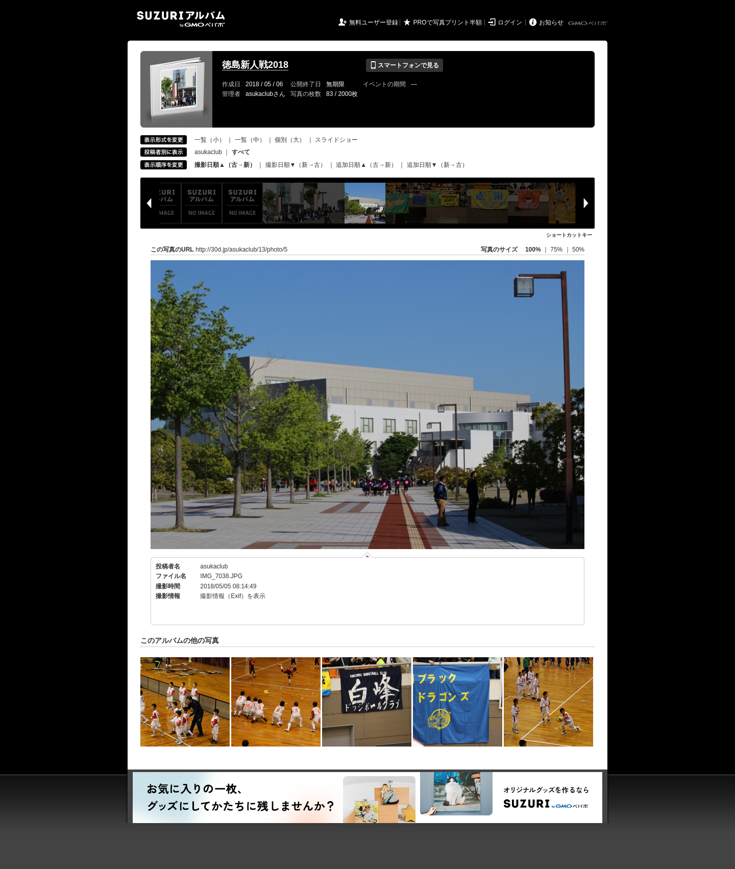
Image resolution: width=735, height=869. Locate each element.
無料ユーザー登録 (373, 22)
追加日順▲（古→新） (366, 164)
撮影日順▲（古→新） (225, 164)
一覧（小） (209, 139)
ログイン (510, 22)
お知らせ (551, 22)
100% (533, 249)
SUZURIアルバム (181, 19)
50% (578, 249)
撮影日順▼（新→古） (296, 164)
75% (557, 249)
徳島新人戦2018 (255, 65)
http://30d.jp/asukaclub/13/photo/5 (241, 249)
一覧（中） (250, 139)
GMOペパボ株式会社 (588, 23)
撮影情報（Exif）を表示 (232, 596)
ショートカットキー (569, 235)
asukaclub (208, 152)
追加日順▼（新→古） (437, 164)
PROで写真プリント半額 (447, 22)
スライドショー (336, 139)
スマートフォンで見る (404, 65)
